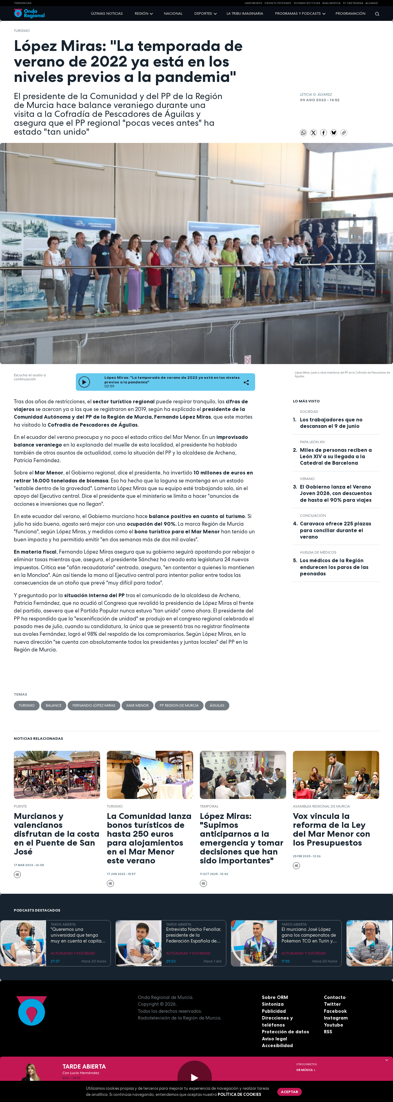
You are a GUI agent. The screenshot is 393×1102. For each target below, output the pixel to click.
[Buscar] (375, 13)
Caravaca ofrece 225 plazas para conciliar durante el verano (335, 529)
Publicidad (274, 1011)
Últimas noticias (107, 13)
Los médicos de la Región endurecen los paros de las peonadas (334, 566)
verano (307, 478)
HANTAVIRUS (253, 3)
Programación (350, 13)
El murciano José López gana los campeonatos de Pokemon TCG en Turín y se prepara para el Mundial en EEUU (309, 935)
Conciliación (313, 515)
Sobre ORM (275, 997)
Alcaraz (371, 3)
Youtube (333, 1025)
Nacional (173, 13)
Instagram (336, 1018)
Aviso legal (274, 1039)
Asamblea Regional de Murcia (321, 806)
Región (141, 13)
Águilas (217, 705)
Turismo (22, 30)
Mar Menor (137, 705)
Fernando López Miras (93, 705)
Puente (20, 806)
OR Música (306, 1070)
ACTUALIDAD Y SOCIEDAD (73, 953)
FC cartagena (353, 3)
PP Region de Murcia (179, 705)
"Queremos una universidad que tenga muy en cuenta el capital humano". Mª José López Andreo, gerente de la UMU (77, 935)
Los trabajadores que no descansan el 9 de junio (331, 423)
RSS (328, 1032)
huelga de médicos (318, 552)
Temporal (209, 806)
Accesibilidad (277, 1045)
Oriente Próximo (277, 3)
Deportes (203, 13)
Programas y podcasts (298, 13)
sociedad (309, 411)
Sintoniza (273, 1004)
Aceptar (289, 1091)
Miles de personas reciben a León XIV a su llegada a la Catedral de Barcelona (336, 456)
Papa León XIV (312, 442)
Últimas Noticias (307, 3)
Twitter (332, 1004)
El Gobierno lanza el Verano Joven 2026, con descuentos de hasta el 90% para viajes (336, 493)
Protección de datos (285, 1032)
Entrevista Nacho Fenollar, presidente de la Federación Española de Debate (193, 935)
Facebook (335, 1011)
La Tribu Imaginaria (245, 13)
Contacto (335, 997)
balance (53, 705)
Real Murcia (331, 3)
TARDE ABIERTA (63, 924)
